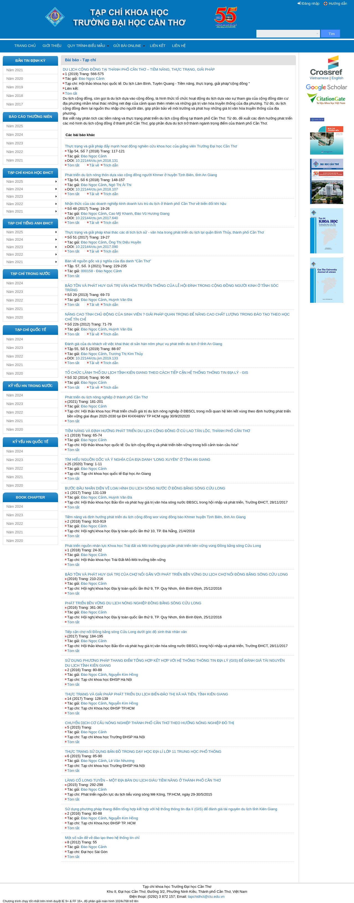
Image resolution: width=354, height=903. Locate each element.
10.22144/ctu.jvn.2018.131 (97, 160)
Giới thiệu (52, 46)
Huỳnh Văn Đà (120, 300)
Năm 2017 (14, 104)
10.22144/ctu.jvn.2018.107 (97, 189)
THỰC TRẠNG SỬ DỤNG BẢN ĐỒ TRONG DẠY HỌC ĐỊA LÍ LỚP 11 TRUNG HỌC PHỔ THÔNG (143, 752)
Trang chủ (25, 46)
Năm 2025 (14, 126)
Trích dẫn (110, 165)
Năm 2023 (14, 143)
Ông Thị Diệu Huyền (125, 242)
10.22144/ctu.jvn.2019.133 (97, 358)
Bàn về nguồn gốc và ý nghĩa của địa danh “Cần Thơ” (108, 261)
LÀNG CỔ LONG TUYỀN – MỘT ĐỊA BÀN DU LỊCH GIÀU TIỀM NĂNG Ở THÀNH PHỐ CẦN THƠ (143, 780)
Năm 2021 (14, 70)
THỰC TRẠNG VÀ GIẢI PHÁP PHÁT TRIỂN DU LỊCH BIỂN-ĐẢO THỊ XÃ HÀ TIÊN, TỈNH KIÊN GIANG (146, 694)
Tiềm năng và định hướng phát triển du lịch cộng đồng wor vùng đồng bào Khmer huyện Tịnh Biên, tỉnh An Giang (155, 517)
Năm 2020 (14, 78)
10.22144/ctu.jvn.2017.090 (97, 247)
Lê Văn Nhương (121, 761)
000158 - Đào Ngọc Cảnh (101, 271)
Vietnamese (319, 78)
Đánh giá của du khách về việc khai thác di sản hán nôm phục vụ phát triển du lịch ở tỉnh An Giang (143, 344)
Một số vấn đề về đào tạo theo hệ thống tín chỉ (102, 838)
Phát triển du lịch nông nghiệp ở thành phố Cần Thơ (106, 397)
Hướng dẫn (338, 3)
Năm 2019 (14, 87)
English (337, 78)
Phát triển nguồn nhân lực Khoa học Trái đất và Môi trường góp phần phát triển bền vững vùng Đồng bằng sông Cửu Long (163, 546)
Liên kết (157, 46)
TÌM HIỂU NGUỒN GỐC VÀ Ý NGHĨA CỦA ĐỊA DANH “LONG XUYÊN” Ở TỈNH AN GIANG (137, 459)
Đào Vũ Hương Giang (152, 213)
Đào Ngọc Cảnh (92, 78)
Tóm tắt (71, 93)
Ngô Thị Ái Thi (120, 185)
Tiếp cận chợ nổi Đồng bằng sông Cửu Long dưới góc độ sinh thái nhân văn (126, 632)
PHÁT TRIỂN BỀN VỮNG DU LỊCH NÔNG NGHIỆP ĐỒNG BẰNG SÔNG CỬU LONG (133, 603)
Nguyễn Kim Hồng (123, 674)
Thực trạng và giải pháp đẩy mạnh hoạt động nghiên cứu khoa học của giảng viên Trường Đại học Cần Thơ (151, 146)
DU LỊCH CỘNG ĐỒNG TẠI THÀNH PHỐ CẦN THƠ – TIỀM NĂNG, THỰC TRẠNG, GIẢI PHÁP (139, 69)
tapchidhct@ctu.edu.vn (206, 896)
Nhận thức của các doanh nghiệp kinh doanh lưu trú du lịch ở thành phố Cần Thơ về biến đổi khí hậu (145, 204)
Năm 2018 (14, 96)
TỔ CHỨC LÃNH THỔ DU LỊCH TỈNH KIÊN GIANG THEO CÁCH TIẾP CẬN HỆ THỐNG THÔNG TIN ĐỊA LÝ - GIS (156, 372)
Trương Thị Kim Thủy (126, 354)
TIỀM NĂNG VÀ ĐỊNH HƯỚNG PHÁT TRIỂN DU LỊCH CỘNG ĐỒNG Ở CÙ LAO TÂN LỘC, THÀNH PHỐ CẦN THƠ (157, 431)
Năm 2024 (14, 135)
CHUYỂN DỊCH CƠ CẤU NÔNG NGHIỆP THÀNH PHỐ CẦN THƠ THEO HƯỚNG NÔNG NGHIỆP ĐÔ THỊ (149, 723)
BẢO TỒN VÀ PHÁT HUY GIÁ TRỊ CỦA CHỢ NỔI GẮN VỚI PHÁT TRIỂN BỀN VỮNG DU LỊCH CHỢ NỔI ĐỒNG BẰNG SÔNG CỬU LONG (176, 574)
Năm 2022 (14, 152)
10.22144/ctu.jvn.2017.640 (97, 218)
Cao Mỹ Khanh (121, 213)
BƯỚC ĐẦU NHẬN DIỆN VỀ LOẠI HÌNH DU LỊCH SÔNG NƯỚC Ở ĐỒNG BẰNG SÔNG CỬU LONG (145, 488)
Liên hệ (179, 46)
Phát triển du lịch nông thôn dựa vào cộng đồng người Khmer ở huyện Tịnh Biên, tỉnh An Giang (141, 175)
